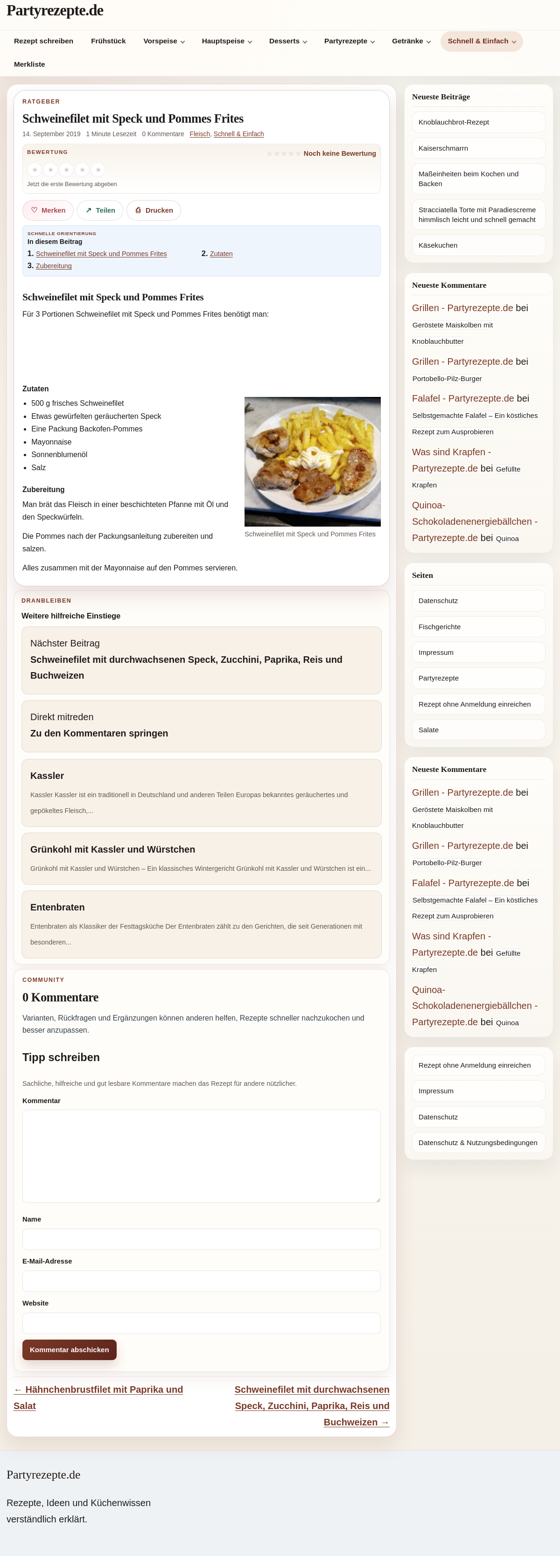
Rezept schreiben (43, 41)
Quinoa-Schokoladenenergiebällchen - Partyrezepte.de (475, 521)
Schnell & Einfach (478, 41)
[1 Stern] (34, 169)
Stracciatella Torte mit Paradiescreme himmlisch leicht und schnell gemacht (477, 214)
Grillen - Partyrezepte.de (462, 308)
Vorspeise (160, 41)
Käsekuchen (438, 245)
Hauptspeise (223, 41)
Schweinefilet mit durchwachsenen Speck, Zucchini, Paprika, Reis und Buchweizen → (312, 1405)
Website (35, 1303)
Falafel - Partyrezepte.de (463, 398)
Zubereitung (54, 266)
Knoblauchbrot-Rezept (454, 122)
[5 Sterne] (98, 169)
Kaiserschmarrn (443, 148)
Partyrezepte (345, 41)
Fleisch (200, 134)
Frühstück (108, 41)
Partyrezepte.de (55, 10)
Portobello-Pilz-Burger (447, 378)
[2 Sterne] (50, 169)
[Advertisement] (201, 349)
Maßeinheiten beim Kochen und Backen (468, 179)
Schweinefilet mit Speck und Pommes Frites (101, 253)
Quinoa (507, 538)
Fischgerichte (440, 627)
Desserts (284, 41)
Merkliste (29, 64)
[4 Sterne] (82, 169)
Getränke (407, 41)
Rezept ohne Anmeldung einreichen (475, 704)
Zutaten (221, 253)
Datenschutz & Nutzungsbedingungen (478, 1142)
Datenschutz (438, 600)
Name (31, 1219)
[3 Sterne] (66, 169)
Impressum (436, 652)
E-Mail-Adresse (47, 1261)
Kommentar (41, 1100)
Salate (429, 730)
